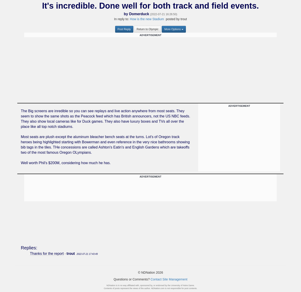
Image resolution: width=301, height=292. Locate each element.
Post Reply (124, 29)
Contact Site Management (169, 279)
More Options (173, 29)
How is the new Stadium (147, 19)
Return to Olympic (147, 29)
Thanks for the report (47, 254)
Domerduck (139, 14)
